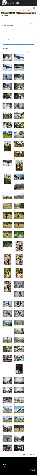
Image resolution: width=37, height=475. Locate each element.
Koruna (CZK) (29, 10)
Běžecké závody (6, 39)
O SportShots (24, 1)
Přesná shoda (31, 32)
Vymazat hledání (32, 23)
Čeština (24, 10)
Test (4, 40)
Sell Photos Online (32, 470)
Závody (28, 1)
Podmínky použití (4, 466)
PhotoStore (33, 469)
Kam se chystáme (4, 465)
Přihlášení (32, 1)
